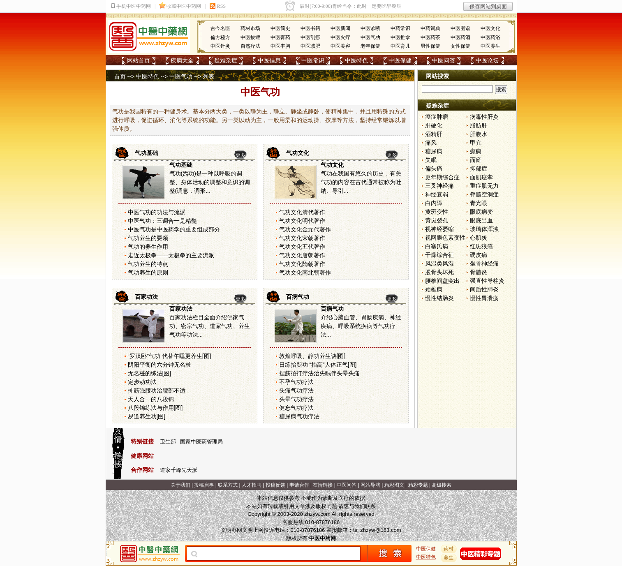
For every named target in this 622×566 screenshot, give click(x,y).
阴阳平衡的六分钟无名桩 (159, 364)
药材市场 (250, 28)
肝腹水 (478, 134)
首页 (120, 76)
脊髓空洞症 (484, 194)
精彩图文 (394, 485)
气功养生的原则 (148, 272)
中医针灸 (220, 46)
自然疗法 (250, 46)
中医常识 (312, 60)
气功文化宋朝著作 (302, 238)
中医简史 (280, 28)
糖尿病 (433, 151)
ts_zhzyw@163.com (377, 530)
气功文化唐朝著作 (302, 255)
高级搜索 (441, 485)
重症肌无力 (484, 186)
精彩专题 (418, 485)
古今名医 (220, 28)
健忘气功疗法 (296, 407)
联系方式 (228, 485)
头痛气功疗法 (296, 390)
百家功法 (146, 296)
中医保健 (400, 60)
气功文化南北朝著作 (305, 272)
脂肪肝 (478, 125)
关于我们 (180, 485)
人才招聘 (251, 485)
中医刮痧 (310, 37)
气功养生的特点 (148, 264)
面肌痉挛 (481, 177)
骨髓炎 (478, 272)
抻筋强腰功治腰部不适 (156, 390)
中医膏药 (280, 37)
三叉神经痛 (439, 186)
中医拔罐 (250, 37)
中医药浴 (490, 37)
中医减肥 (310, 46)
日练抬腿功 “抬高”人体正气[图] (318, 364)
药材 (448, 549)
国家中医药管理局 (201, 442)
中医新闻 (340, 28)
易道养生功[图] (147, 416)
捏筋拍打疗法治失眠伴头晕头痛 (319, 373)
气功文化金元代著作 (305, 229)
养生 (448, 558)
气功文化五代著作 (302, 246)
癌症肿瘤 (436, 116)
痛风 (431, 142)
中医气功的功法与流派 (156, 212)
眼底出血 (481, 220)
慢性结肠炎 (439, 298)
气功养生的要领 (148, 238)
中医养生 (490, 46)
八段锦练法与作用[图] (155, 407)
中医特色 (356, 60)
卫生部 (168, 442)
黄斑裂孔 (436, 220)
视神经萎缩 (439, 229)
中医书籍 (310, 28)
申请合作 (299, 485)
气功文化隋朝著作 (302, 264)
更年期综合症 (442, 177)
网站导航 (370, 485)
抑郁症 (478, 168)
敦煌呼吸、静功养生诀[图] (312, 356)
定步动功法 (142, 382)
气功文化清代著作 (302, 212)
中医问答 (443, 60)
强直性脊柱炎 (487, 280)
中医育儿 (400, 46)
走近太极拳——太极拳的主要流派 (171, 255)
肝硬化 (433, 125)
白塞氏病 (436, 246)
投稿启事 (204, 485)
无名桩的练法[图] (149, 373)
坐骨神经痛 (484, 263)
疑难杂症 (225, 60)
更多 (240, 155)
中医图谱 (460, 28)
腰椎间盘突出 (442, 280)
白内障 (433, 203)
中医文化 (490, 28)
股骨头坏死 (439, 272)
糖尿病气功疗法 (299, 416)
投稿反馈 (275, 485)
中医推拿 (400, 37)
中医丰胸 (280, 46)
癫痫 (475, 151)
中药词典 (430, 28)
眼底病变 (481, 211)
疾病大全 (182, 60)
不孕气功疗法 (296, 382)
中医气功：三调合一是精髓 (162, 220)
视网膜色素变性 (445, 237)
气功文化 (297, 153)
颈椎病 (433, 289)
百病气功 (297, 296)
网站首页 (138, 60)
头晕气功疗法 (296, 399)
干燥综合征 (439, 255)
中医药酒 (460, 37)
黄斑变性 (436, 211)
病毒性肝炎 (484, 116)
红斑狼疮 (481, 246)
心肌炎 (478, 237)
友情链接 (323, 485)
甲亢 (475, 142)
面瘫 (475, 160)
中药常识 (400, 28)
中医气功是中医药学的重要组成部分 (174, 229)
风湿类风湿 (439, 263)
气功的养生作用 (148, 246)
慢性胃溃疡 (484, 298)
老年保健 (370, 46)
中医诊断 (370, 28)
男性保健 (430, 46)
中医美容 (340, 46)
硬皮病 (478, 255)
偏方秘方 (220, 37)
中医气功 (370, 37)
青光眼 (478, 203)
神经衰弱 (436, 194)
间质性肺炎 (484, 289)
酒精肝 (433, 134)
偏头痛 (433, 168)
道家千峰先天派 (178, 470)
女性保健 (460, 46)
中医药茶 (430, 37)
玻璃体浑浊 (484, 229)
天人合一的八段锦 (151, 399)
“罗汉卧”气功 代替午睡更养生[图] (169, 356)
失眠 (431, 160)
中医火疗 (340, 37)
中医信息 (269, 60)
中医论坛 (487, 60)
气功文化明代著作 (302, 220)
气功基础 (146, 153)
